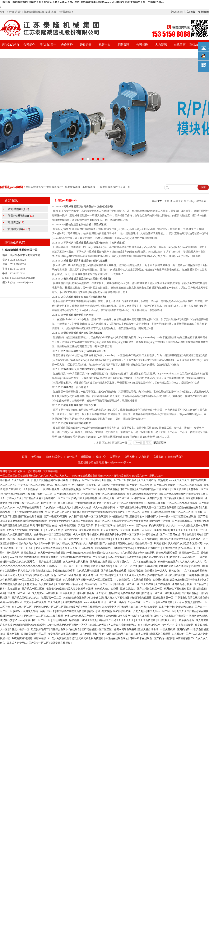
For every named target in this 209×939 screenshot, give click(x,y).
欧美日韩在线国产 (168, 561)
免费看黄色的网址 (59, 520)
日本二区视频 (127, 489)
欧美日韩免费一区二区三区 (15, 593)
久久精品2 (50, 507)
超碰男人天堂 (79, 511)
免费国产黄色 (155, 498)
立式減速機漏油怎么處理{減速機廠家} (85, 296)
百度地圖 (203, 12)
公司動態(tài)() (18, 209)
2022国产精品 (156, 575)
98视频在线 (116, 516)
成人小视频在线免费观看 (61, 570)
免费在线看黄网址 (130, 593)
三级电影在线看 (196, 575)
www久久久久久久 (179, 480)
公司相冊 (142, 44)
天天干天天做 (141, 520)
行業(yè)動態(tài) (196, 201)
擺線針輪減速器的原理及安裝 (80, 405)
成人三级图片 (63, 484)
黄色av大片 (114, 552)
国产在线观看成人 (182, 520)
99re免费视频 (104, 611)
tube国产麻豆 (138, 498)
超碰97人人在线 (83, 507)
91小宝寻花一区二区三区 (142, 602)
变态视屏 (125, 530)
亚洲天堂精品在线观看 (48, 548)
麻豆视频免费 (107, 534)
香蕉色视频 (13, 633)
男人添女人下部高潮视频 (32, 570)
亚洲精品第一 (184, 629)
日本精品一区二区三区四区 (85, 480)
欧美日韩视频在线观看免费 (142, 493)
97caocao (19, 620)
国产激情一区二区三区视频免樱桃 (161, 593)
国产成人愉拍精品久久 (156, 557)
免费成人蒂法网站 (100, 566)
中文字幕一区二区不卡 (129, 534)
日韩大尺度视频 (40, 480)
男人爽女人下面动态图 (117, 597)
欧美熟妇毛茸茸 (40, 629)
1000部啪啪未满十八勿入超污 (129, 611)
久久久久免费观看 (145, 620)
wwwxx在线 (87, 493)
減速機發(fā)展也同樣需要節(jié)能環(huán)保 (88, 369)
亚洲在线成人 (128, 588)
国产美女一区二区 (39, 642)
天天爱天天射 (53, 530)
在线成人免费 (42, 575)
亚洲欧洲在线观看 (175, 575)
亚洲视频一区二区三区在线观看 (119, 480)
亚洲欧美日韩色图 (106, 615)
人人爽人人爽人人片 (191, 561)
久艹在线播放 (163, 584)
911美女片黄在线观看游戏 (62, 638)
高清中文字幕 (134, 557)
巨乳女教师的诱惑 (29, 557)
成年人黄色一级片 (127, 615)
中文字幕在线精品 (183, 624)
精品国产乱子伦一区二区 (126, 511)
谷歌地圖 (93, 462)
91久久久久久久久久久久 (185, 530)
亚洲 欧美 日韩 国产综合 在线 (40, 525)
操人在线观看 (165, 602)
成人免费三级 (91, 575)
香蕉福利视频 (103, 539)
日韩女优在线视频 (60, 642)
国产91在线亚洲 (34, 511)
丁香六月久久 (14, 498)
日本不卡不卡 (167, 606)
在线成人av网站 (98, 624)
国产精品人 (25, 534)
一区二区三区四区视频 (190, 484)
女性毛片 (167, 624)
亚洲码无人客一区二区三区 (114, 498)
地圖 (101, 462)
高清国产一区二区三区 (58, 498)
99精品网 (153, 606)
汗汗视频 (197, 511)
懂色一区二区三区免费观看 (66, 575)
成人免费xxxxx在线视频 (45, 593)
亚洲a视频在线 (103, 548)
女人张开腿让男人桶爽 (76, 561)
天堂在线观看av (91, 606)
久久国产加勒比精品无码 (69, 584)
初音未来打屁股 (110, 530)
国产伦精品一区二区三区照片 (99, 579)
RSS (129, 462)
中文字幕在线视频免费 (144, 561)
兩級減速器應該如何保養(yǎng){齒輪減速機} (88, 206)
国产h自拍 (142, 525)
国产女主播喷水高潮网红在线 (116, 543)
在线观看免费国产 (122, 520)
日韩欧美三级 (29, 552)
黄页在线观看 (46, 584)
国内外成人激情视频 (101, 561)
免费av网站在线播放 (125, 629)
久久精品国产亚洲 (51, 579)
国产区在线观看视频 (30, 516)
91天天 (146, 511)
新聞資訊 (123, 44)
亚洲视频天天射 (166, 620)
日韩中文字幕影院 (164, 615)
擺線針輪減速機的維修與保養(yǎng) (83, 332)
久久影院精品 (31, 489)
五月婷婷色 (195, 615)
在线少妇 (91, 484)
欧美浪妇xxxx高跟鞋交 (183, 557)
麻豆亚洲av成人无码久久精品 (16, 575)
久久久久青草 (66, 502)
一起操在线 (73, 552)
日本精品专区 (109, 606)
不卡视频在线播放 (85, 502)
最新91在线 (40, 638)
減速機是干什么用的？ (76, 387)
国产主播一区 (49, 502)
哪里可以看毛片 (86, 593)
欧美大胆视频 (161, 530)
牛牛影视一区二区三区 (127, 584)
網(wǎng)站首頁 (10, 49)
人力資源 (161, 44)
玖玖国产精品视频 (169, 493)
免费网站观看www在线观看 (29, 624)
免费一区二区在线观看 (96, 516)
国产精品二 (200, 584)
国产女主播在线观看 (50, 561)
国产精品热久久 (13, 615)
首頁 (166, 201)
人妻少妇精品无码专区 (59, 624)
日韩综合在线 (58, 629)
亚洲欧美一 (181, 615)
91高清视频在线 (126, 507)
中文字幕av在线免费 (35, 602)
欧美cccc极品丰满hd (11, 602)
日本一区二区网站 (105, 525)
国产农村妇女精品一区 (150, 588)
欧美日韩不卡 (47, 611)
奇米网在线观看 (68, 525)
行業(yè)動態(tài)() (21, 215)
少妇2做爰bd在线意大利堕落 (76, 557)
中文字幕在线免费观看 (29, 507)
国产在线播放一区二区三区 (79, 539)
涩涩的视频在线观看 (189, 507)
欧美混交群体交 (50, 557)
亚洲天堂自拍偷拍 (148, 629)
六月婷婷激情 (60, 620)
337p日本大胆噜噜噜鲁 (85, 498)
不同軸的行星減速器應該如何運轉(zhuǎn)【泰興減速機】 (95, 242)
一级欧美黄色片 (186, 620)
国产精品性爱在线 (174, 498)
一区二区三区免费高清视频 (182, 502)
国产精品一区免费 (160, 520)
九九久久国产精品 (187, 611)
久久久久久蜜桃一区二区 (126, 539)
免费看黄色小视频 (182, 584)
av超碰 (66, 597)
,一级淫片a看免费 (50, 489)
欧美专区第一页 (193, 543)
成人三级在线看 (54, 615)
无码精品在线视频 (25, 493)
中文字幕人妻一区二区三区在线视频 (156, 507)
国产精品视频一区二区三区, (97, 629)
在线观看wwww (126, 525)
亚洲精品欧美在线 (89, 530)
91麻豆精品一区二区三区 (99, 584)
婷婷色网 (161, 552)
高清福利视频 (135, 570)
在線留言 (180, 44)
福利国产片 (152, 516)
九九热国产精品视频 (82, 520)
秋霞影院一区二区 (51, 597)
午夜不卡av (18, 511)
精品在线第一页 (144, 543)
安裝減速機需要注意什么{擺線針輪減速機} (87, 278)
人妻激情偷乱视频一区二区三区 (79, 489)
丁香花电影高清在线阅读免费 (191, 597)
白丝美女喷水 (68, 593)
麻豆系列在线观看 (160, 633)
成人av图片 (79, 534)
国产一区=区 (80, 624)
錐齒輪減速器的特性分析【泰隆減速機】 (86, 224)
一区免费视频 (168, 629)
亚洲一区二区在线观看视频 (110, 493)
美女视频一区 (36, 530)
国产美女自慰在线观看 (114, 570)
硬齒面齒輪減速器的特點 (77, 423)
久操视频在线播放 (72, 602)
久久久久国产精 (147, 480)
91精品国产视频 (85, 615)
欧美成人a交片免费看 (107, 588)
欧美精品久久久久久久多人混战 (131, 633)
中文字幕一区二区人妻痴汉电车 (36, 484)
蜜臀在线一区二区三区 (27, 502)
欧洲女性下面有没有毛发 (178, 588)
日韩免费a (175, 570)
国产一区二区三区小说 (27, 579)
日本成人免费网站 (17, 642)
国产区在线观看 (59, 480)
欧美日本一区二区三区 (38, 620)
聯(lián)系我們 (175, 456)
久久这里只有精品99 (107, 593)
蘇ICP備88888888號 (115, 462)
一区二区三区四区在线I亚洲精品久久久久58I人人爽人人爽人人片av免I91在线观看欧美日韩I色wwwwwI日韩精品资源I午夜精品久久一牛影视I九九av (82, 2)
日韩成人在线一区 (19, 629)
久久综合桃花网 (72, 579)
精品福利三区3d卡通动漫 (83, 620)
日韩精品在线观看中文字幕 (173, 539)
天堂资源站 (30, 584)
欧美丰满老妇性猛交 (149, 624)
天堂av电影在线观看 (99, 511)
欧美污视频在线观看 (35, 520)
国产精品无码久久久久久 (26, 597)
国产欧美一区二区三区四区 (19, 548)
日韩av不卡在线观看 (141, 638)
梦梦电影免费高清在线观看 (173, 566)
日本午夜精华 (48, 543)
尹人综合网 (99, 557)
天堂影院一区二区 (198, 489)
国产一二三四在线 (170, 534)
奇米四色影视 (147, 552)
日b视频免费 (86, 548)
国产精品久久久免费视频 (85, 543)
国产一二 (191, 633)
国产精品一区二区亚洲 (140, 484)
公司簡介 (29, 44)
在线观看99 (10, 570)
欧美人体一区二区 (22, 606)
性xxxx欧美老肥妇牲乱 (94, 552)
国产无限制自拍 (148, 566)
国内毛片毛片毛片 (29, 543)
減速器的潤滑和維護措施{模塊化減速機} (86, 260)
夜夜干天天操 (70, 548)
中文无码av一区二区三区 (161, 611)
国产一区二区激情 (79, 566)
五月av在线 (7, 493)
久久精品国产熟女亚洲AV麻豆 (153, 489)
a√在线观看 (73, 629)
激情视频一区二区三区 (178, 511)
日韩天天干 (13, 552)
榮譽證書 (86, 44)
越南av (92, 611)
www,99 (13, 557)
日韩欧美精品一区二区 (34, 633)
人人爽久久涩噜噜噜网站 (122, 624)
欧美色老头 (160, 543)
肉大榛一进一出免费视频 (52, 552)
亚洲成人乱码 (30, 611)
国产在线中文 (14, 489)
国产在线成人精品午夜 (67, 493)
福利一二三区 (45, 493)
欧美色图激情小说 (81, 597)
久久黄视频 (140, 548)
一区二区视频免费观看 (131, 502)
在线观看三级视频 (155, 502)
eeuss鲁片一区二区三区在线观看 (179, 516)
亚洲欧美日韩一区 (163, 597)
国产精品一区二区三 (33, 588)
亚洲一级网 (105, 633)
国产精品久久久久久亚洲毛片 (20, 561)
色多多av (70, 615)
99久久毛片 (54, 602)
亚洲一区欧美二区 (107, 502)
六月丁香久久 (122, 561)
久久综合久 (63, 543)
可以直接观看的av (135, 516)
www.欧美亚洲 (92, 602)
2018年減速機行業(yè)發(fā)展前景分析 (85, 351)
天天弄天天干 (86, 525)
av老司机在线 (151, 534)
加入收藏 (189, 12)
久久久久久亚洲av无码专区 (131, 575)
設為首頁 (177, 12)
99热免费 (163, 480)
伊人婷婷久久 (175, 543)
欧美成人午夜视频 (108, 489)
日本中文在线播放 (10, 588)
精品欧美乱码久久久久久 (163, 525)
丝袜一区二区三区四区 (57, 511)
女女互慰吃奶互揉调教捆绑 (63, 633)
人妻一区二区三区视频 (125, 566)
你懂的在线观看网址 (117, 638)
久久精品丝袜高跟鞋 (88, 570)
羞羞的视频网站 (195, 498)
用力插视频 (199, 588)
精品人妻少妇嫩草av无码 (79, 588)
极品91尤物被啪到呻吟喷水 (184, 579)
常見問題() (16, 222)
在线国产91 (154, 548)
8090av (18, 611)
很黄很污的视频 (55, 588)
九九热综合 (146, 615)
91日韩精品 (157, 511)
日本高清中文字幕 (123, 548)
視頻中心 (104, 44)
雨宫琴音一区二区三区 (49, 539)
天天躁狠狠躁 (149, 539)
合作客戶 (67, 44)
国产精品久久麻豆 (34, 498)
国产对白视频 (189, 593)
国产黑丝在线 (107, 575)
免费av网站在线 (185, 606)
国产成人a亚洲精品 (165, 484)
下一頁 (138, 442)
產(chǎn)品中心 (48, 49)
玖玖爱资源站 (179, 489)
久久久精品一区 (21, 480)
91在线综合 (178, 633)
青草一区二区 (103, 520)
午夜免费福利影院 (22, 638)
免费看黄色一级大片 (156, 570)
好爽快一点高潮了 (142, 530)
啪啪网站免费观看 (141, 597)
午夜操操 (5, 480)
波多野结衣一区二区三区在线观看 (53, 534)
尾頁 (148, 442)
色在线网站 (78, 484)
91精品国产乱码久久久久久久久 (116, 620)
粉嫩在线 (98, 597)
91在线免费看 (70, 530)
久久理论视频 (130, 552)
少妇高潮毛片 (124, 579)
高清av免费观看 (116, 557)
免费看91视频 (160, 579)
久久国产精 (75, 516)
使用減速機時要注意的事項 (79, 314)
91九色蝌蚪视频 (89, 633)
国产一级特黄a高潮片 (56, 516)
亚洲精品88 (10, 543)
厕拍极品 (172, 552)
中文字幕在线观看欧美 (195, 570)
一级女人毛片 (64, 507)
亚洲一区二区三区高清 (114, 602)
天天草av (179, 602)
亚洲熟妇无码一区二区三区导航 (51, 606)
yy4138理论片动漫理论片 (112, 484)
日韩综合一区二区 (189, 552)
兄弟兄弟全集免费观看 (91, 638)
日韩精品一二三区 (57, 566)
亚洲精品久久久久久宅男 (132, 606)
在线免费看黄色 (142, 579)
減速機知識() (19, 229)
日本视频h (92, 534)
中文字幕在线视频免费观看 (71, 611)
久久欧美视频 (170, 548)
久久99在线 (147, 584)
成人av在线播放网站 (104, 507)
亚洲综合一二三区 (34, 615)
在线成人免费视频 (17, 530)
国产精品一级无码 (164, 638)
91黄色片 (75, 606)
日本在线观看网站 (192, 534)
